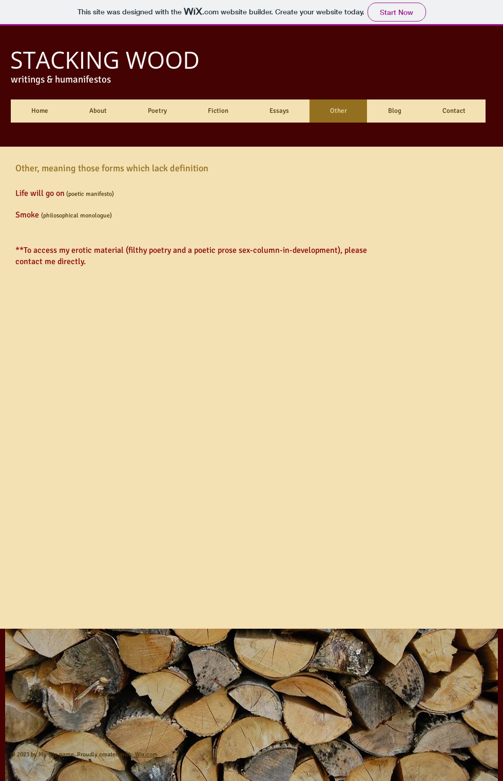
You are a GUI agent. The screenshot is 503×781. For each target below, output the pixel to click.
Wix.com (145, 754)
